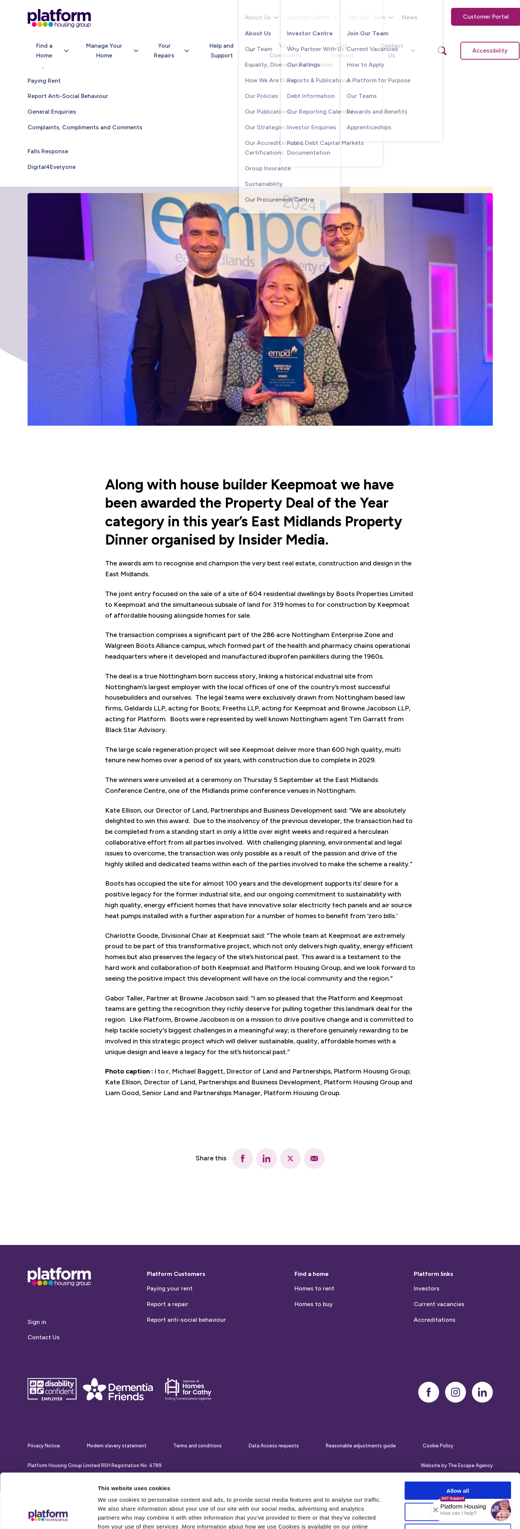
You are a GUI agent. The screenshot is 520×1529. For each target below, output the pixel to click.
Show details (391, 1514)
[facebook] (242, 1158)
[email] (314, 1158)
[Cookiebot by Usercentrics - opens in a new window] (48, 1514)
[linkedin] (266, 1158)
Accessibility (490, 50)
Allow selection (457, 1460)
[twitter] (290, 1158)
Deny (458, 1481)
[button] (501, 1510)
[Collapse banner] (435, 1510)
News (409, 17)
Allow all (458, 1439)
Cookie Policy (117, 1484)
